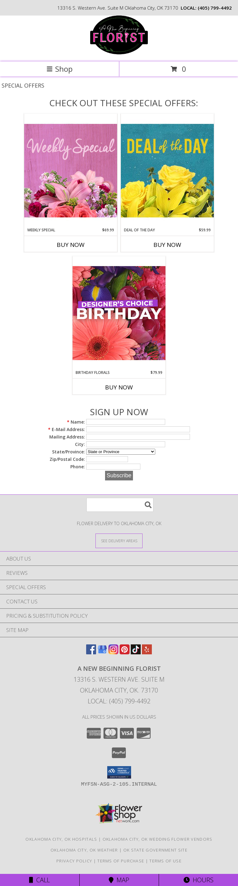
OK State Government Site (155, 850)
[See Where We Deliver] (119, 540)
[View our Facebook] (91, 652)
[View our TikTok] (136, 652)
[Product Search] (119, 505)
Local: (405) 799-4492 (119, 701)
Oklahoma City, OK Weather (84, 850)
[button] (119, 772)
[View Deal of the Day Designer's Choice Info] (167, 170)
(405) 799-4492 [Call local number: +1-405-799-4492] (215, 8)
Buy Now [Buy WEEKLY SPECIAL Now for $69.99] (71, 245)
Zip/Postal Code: (67, 459)
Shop (59, 69)
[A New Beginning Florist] (119, 53)
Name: (76, 422)
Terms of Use (165, 861)
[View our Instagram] (113, 652)
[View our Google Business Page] (102, 652)
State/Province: (68, 452)
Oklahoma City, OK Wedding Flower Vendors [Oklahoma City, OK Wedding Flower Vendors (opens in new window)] (158, 839)
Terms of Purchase (120, 861)
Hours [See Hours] (198, 880)
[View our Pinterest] (125, 652)
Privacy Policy (74, 861)
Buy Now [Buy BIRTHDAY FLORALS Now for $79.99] (119, 387)
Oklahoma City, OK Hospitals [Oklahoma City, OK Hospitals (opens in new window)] (61, 839)
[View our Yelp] (147, 652)
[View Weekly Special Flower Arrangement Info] (70, 170)
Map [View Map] (119, 880)
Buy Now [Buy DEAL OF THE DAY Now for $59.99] (167, 245)
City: (80, 444)
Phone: (77, 467)
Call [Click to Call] (39, 880)
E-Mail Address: (66, 429)
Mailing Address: (67, 437)
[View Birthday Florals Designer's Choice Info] (119, 313)
